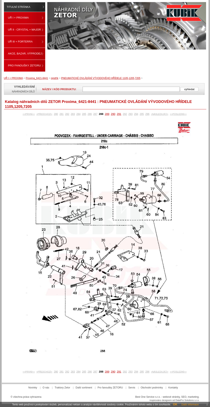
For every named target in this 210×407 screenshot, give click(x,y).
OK (175, 404)
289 (107, 114)
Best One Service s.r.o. (148, 396)
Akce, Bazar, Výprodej (25, 53)
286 (90, 114)
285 (84, 114)
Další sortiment (84, 387)
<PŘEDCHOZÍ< (44, 114)
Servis (131, 387)
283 (73, 114)
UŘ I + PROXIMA (18, 17)
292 (125, 114)
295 (142, 114)
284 (78, 114)
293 (130, 114)
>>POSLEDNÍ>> (178, 114)
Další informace (190, 404)
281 (61, 114)
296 (147, 114)
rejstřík (54, 78)
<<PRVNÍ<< (29, 114)
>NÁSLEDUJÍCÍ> (159, 114)
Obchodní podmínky (152, 387)
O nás (46, 387)
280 (56, 114)
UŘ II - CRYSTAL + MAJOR (24, 29)
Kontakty (173, 387)
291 (119, 114)
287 (95, 114)
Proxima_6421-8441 (37, 78)
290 (113, 114)
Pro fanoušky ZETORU (24, 65)
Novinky (32, 387)
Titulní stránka (18, 6)
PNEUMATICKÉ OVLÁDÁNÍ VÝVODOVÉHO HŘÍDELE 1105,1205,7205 (100, 78)
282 (67, 114)
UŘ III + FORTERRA (20, 41)
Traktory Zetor (62, 387)
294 (136, 114)
